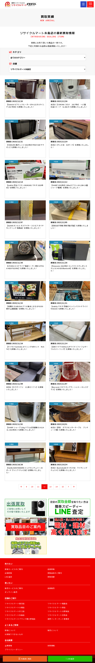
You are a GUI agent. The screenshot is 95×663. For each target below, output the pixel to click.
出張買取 (8, 573)
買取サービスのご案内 (14, 569)
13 (51, 487)
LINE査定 (8, 577)
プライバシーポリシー (14, 649)
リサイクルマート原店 (57, 607)
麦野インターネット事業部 (58, 619)
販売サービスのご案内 (14, 588)
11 (38, 487)
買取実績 (51, 577)
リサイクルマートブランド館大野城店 (20, 619)
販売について (53, 630)
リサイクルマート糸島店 (15, 615)
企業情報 (8, 645)
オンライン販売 (11, 592)
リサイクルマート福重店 (57, 603)
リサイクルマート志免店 (57, 615)
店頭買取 (51, 569)
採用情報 (51, 645)
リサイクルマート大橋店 (15, 607)
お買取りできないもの (14, 634)
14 (57, 487)
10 (32, 487)
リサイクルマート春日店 (15, 603)
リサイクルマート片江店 (15, 611)
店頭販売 (51, 588)
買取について (10, 630)
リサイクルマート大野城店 (58, 611)
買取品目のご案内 (55, 573)
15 (63, 487)
